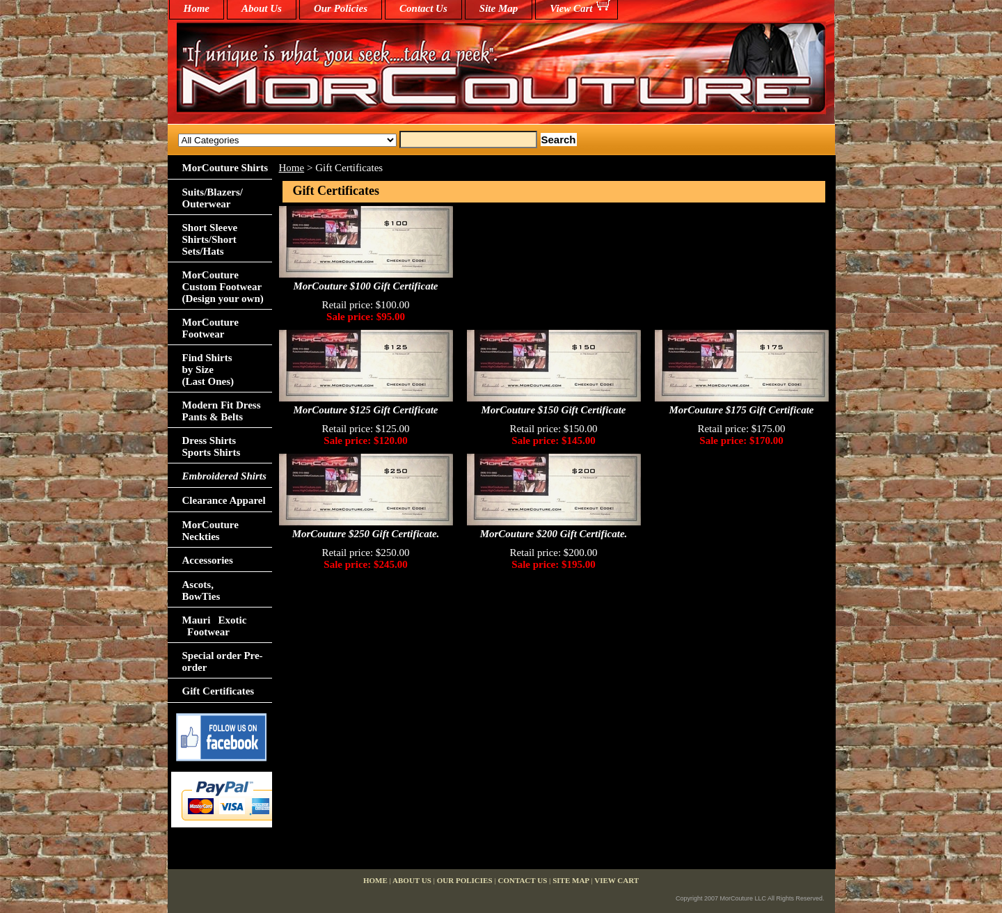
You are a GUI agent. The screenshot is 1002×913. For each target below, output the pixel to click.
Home (292, 167)
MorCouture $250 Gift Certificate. (366, 533)
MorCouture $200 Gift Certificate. (554, 533)
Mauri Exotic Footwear (214, 625)
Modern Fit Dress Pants (221, 410)
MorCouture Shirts (225, 167)
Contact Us (423, 8)
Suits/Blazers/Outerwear (213, 197)
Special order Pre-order (222, 661)
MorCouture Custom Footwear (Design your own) (223, 286)
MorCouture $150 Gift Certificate (554, 409)
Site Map (498, 8)
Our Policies (340, 8)
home (197, 8)
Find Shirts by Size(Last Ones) (208, 369)
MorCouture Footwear (210, 328)
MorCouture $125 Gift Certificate (366, 409)
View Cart (571, 8)
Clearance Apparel (224, 500)
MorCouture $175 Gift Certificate (741, 409)
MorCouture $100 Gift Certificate (366, 286)
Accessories (207, 560)
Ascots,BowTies (201, 590)
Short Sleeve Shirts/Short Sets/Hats (210, 239)
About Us (261, 8)
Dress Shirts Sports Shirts (211, 446)
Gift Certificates (218, 691)
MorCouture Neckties (210, 530)
